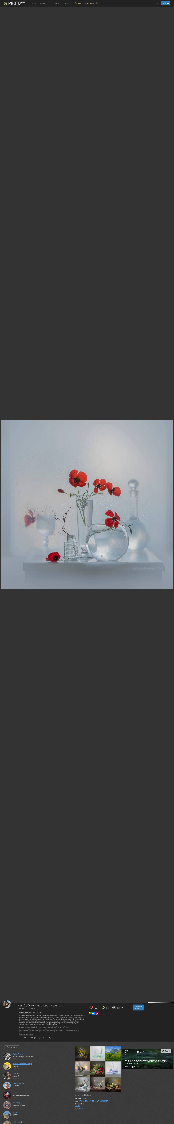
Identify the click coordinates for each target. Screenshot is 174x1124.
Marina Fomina (18, 1054)
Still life (77, 1106)
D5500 (85, 1098)
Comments (12, 1047)
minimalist (50, 1030)
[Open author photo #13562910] (97, 1053)
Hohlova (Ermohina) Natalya (22, 1064)
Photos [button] (32, 3)
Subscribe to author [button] (138, 1007)
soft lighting (59, 1030)
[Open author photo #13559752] (113, 1053)
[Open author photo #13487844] (113, 1084)
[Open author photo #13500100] (97, 1084)
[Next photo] (171, 487)
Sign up (166, 3)
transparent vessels (26, 1034)
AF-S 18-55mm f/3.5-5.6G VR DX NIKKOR (93, 1101)
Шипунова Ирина (26, 1009)
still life (42, 1030)
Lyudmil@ (16, 1112)
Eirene (15, 1093)
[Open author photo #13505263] (82, 1084)
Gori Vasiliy (16, 1103)
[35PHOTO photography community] (14, 3)
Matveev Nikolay (18, 1083)
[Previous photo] (2, 487)
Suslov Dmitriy (17, 1122)
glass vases (34, 1030)
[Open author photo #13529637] (97, 1069)
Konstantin (16, 1073)
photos (87, 1095)
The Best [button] (56, 3)
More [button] (67, 3)
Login (156, 3)
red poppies (24, 1030)
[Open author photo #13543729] (82, 1069)
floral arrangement (71, 1030)
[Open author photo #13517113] (113, 1069)
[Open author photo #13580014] (82, 1053)
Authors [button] (44, 3)
